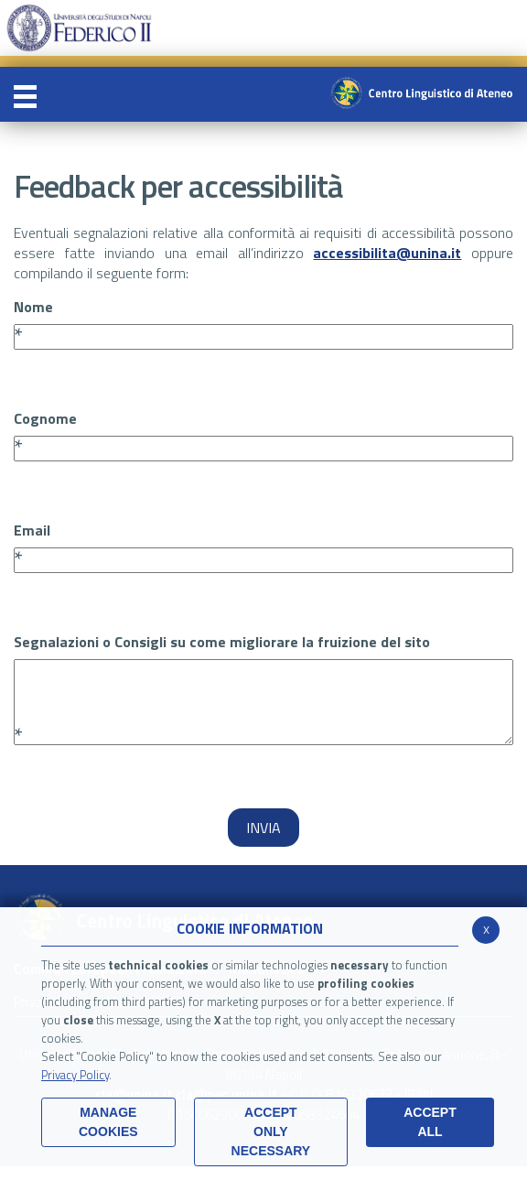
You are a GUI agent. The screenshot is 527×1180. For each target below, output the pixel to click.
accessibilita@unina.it (387, 253)
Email (32, 530)
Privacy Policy (75, 1075)
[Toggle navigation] (25, 94)
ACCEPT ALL (430, 1122)
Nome (33, 307)
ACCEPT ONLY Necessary (271, 1131)
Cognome (45, 418)
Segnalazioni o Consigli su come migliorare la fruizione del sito (222, 642)
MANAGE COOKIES (108, 1122)
